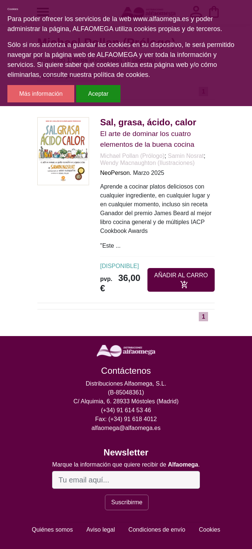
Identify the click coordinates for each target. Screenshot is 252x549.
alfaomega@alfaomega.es (125, 428)
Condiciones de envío (157, 529)
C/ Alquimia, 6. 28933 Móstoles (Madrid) (126, 401)
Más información (40, 94)
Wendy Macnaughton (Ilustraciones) (147, 163)
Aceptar (98, 94)
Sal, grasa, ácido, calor (148, 122)
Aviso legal (100, 529)
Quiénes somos (52, 529)
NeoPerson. (116, 173)
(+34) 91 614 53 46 (126, 410)
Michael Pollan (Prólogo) (132, 156)
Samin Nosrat (186, 156)
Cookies (209, 529)
